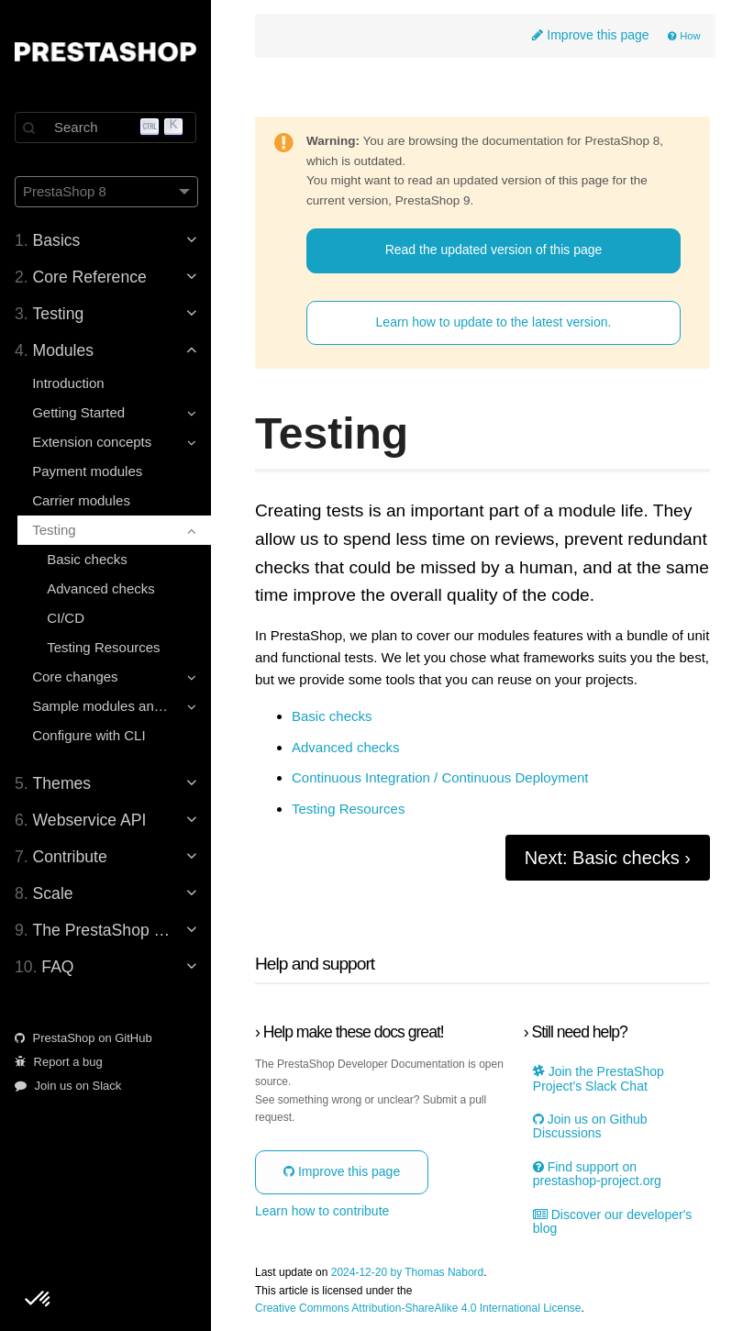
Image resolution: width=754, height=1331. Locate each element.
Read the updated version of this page (494, 249)
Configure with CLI (88, 735)
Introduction (68, 383)
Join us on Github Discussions (590, 1126)
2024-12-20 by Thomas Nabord (407, 1273)
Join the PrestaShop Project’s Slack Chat (598, 1079)
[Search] (105, 127)
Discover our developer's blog (613, 1222)
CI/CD (65, 618)
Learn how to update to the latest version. (494, 322)
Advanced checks (101, 588)
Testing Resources (103, 647)
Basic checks (87, 559)
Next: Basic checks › (608, 858)
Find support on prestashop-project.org (597, 1174)
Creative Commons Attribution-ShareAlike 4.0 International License (418, 1308)
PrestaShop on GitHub (83, 1038)
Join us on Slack (68, 1086)
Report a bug (59, 1062)
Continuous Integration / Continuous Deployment (440, 778)
